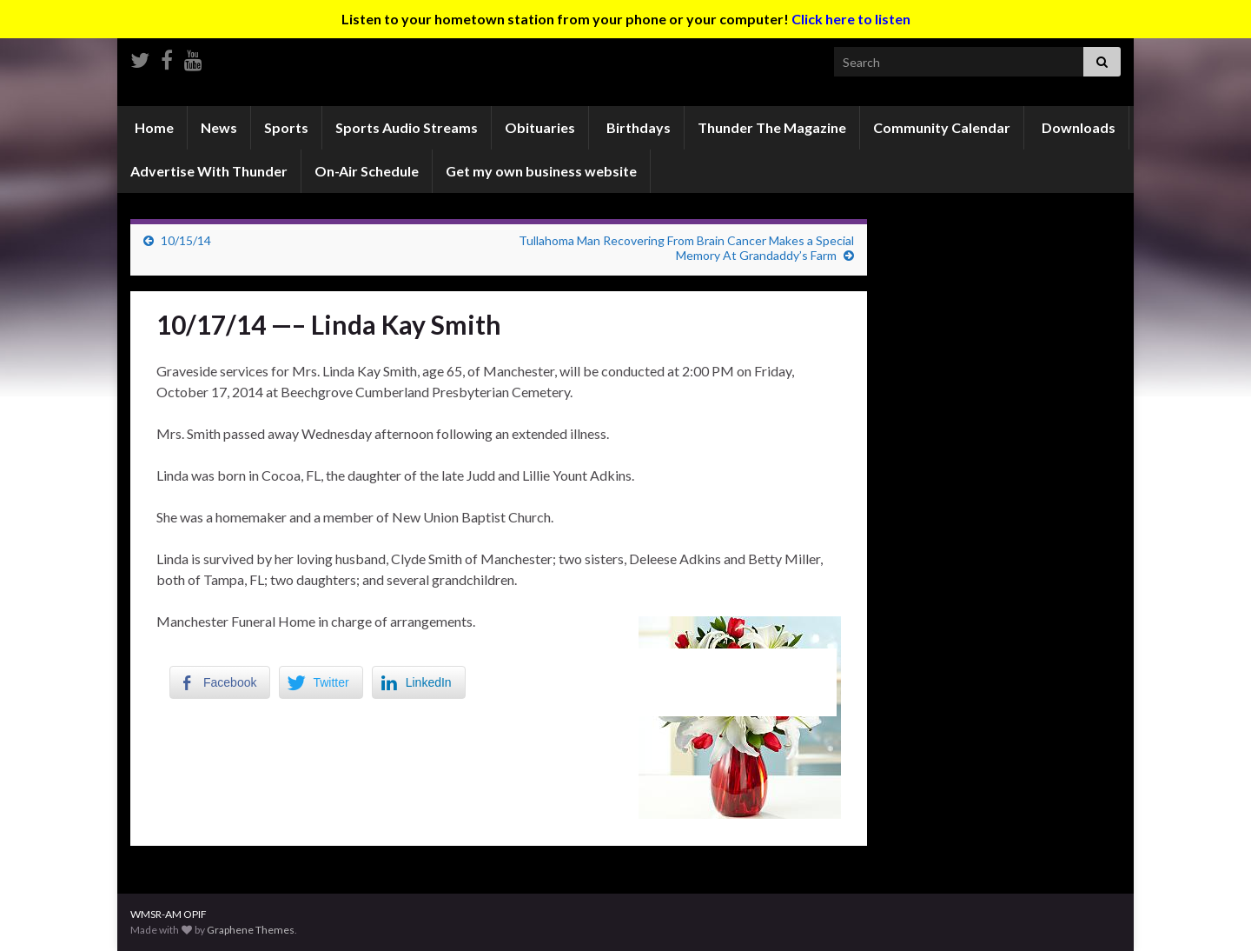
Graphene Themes (251, 929)
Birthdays (637, 127)
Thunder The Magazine (772, 127)
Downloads (1077, 127)
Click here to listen (850, 18)
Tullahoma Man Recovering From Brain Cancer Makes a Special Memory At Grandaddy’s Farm (686, 248)
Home (153, 127)
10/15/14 (186, 240)
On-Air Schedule (366, 171)
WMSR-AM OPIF (168, 914)
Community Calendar (941, 127)
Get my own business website (541, 171)
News (219, 127)
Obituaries (540, 127)
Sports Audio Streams (406, 127)
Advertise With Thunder (209, 171)
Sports (286, 127)
